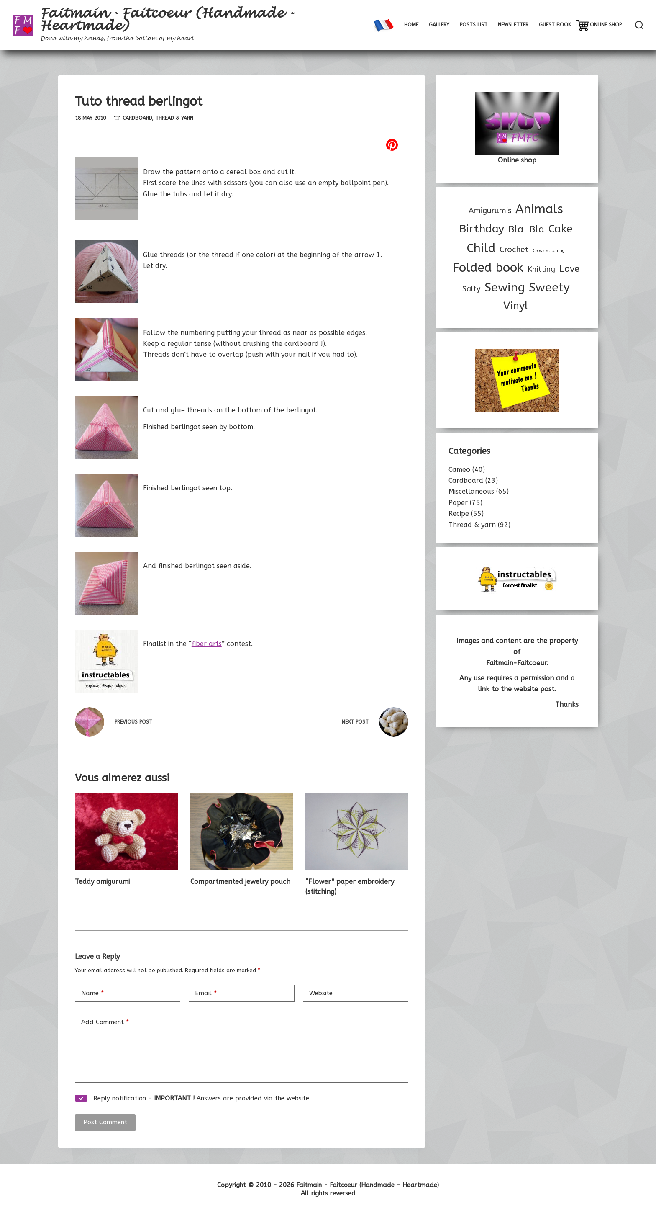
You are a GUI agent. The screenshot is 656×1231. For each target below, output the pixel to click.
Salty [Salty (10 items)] (471, 289)
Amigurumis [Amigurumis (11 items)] (490, 210)
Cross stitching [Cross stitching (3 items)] (549, 250)
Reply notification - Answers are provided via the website (192, 1098)
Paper (458, 503)
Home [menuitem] (411, 25)
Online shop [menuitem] (606, 25)
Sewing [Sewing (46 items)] (504, 287)
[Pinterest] (241, 144)
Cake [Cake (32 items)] (560, 228)
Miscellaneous (471, 491)
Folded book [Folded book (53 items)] (488, 267)
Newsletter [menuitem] (513, 25)
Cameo (459, 470)
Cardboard (137, 118)
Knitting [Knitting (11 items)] (541, 269)
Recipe (458, 514)
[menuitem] (383, 25)
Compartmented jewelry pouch (240, 882)
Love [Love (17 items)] (569, 268)
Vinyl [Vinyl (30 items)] (515, 306)
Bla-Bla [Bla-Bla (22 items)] (526, 229)
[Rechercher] (639, 25)
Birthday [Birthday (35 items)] (481, 228)
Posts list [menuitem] (473, 25)
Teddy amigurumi (102, 882)
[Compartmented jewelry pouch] (241, 831)
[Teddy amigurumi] (126, 831)
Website (321, 993)
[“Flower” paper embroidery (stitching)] (356, 831)
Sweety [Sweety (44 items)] (549, 287)
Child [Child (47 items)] (481, 248)
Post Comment (105, 1122)
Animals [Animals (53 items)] (539, 209)
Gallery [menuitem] (439, 25)
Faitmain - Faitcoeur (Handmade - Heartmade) (167, 19)
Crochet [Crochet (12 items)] (514, 249)
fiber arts (207, 644)
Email (206, 993)
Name (92, 993)
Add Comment (105, 1022)
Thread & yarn (174, 118)
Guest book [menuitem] (555, 25)
